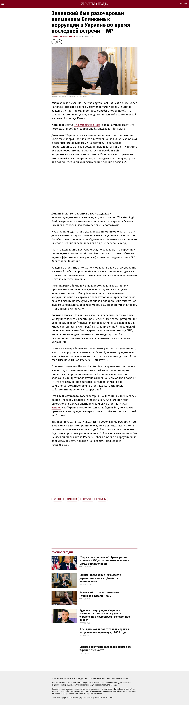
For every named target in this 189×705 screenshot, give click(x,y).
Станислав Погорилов (64, 36)
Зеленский (72, 499)
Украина (102, 499)
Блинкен (57, 499)
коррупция (88, 499)
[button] (54, 41)
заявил (56, 407)
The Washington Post (87, 125)
